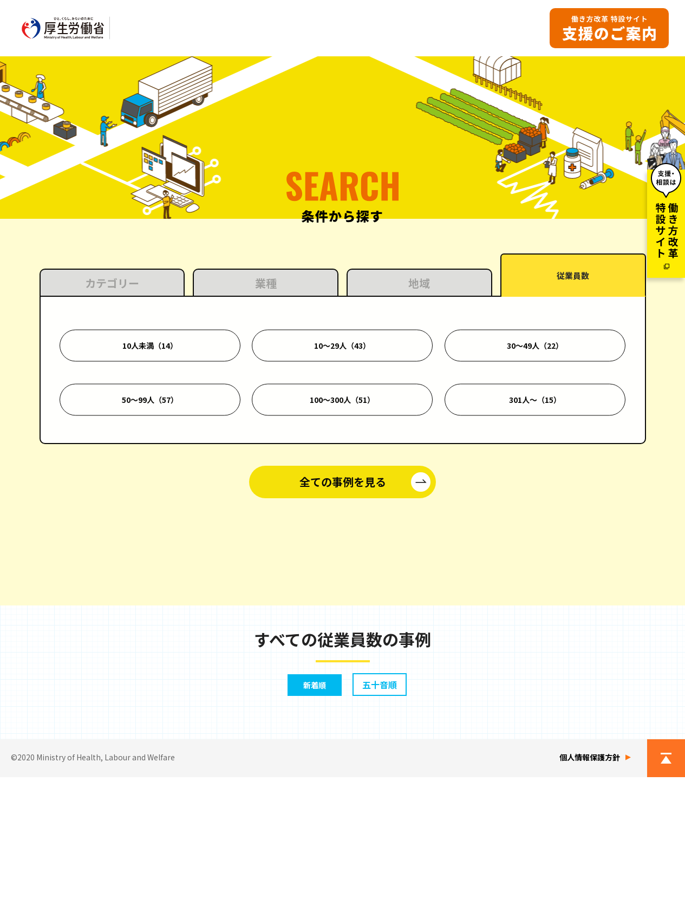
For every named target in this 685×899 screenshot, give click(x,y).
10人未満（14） (150, 481)
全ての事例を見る (342, 618)
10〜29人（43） (342, 481)
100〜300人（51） (342, 535)
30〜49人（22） (535, 481)
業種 (266, 419)
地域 (419, 419)
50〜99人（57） (150, 535)
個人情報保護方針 (589, 879)
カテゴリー (112, 419)
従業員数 (573, 413)
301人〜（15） (535, 535)
